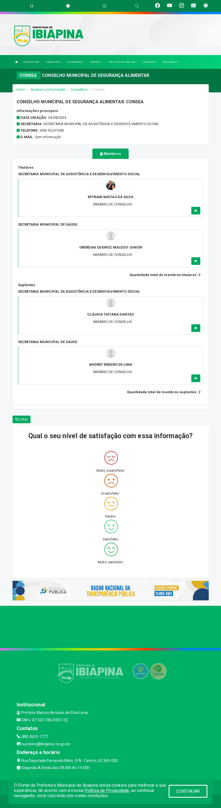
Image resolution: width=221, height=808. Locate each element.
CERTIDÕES (150, 62)
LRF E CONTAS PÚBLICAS (122, 62)
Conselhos (79, 89)
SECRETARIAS (75, 62)
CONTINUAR (188, 791)
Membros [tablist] (110, 154)
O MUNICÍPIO (54, 62)
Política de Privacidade (106, 790)
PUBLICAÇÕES (170, 62)
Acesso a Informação (48, 89)
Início (21, 89)
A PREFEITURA (31, 62)
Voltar (21, 418)
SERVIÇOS (96, 62)
